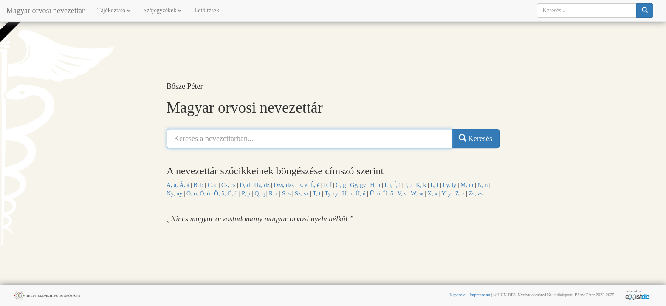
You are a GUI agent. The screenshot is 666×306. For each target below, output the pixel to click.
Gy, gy (358, 185)
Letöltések (207, 10)
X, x (432, 193)
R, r (273, 193)
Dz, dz (262, 185)
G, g (341, 185)
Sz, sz (302, 193)
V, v (401, 193)
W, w (417, 193)
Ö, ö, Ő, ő (225, 193)
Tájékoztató (114, 10)
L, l (434, 185)
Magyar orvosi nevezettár (45, 10)
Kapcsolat (457, 294)
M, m (466, 185)
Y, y (446, 193)
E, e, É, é (309, 185)
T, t (316, 193)
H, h (375, 185)
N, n (482, 185)
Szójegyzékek (163, 10)
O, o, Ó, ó (198, 193)
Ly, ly (449, 185)
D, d (245, 185)
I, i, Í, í (392, 185)
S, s (286, 193)
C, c (212, 185)
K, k (421, 185)
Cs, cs (228, 185)
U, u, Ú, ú (354, 193)
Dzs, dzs (284, 185)
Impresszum (479, 294)
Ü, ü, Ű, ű (381, 193)
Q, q (259, 193)
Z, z (460, 193)
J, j (408, 185)
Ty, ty (331, 193)
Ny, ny (174, 193)
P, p (246, 193)
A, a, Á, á (177, 185)
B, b (198, 185)
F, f (327, 185)
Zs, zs (475, 193)
